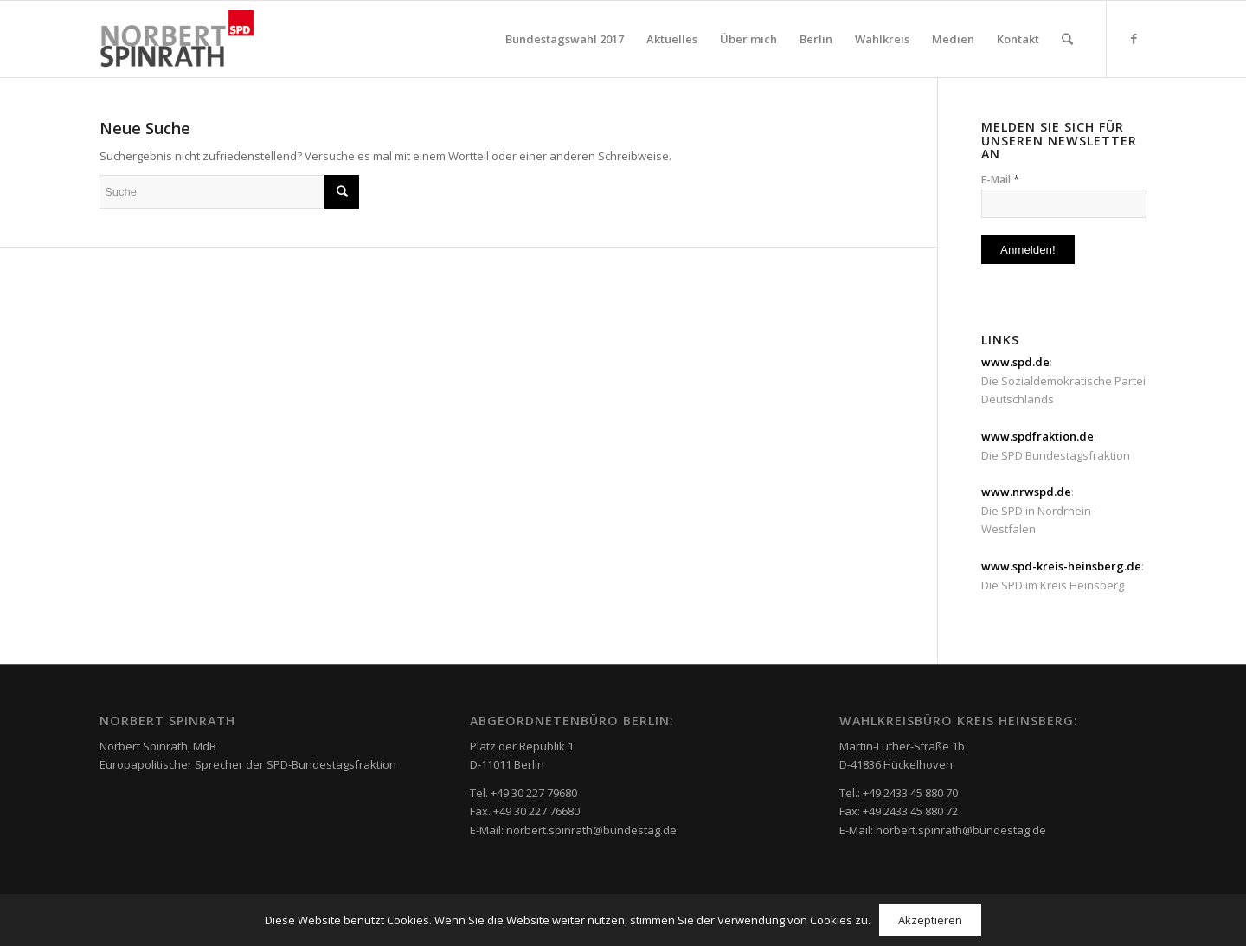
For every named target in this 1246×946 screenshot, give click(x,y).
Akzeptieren (930, 920)
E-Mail (1000, 179)
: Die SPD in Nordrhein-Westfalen (1038, 510)
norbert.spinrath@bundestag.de (591, 830)
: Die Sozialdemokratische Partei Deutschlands (1063, 380)
